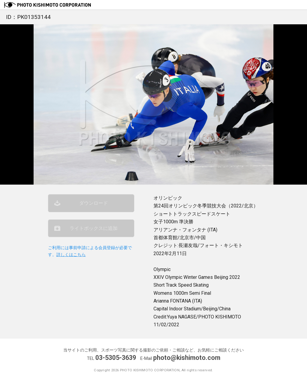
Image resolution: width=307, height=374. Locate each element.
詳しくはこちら (71, 254)
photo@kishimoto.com (186, 357)
